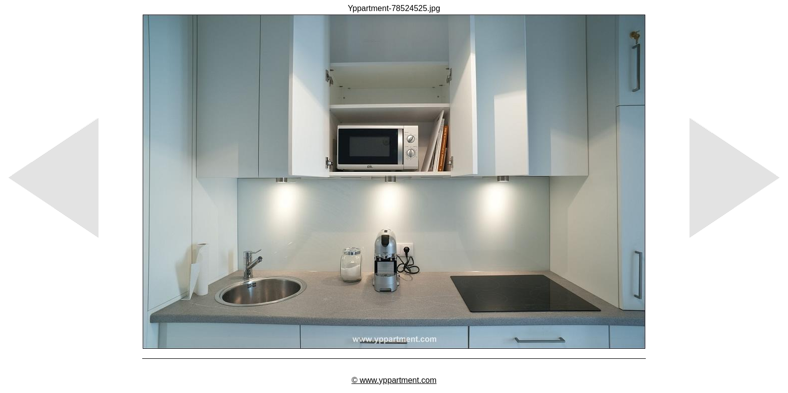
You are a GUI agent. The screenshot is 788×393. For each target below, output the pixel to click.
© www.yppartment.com (393, 380)
